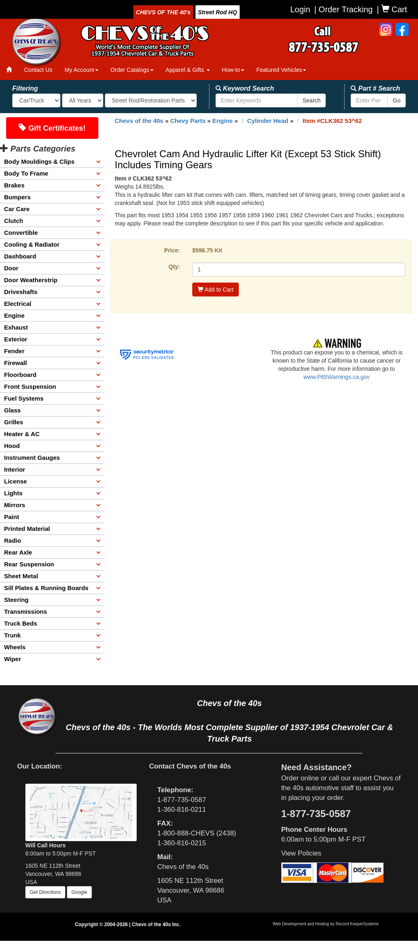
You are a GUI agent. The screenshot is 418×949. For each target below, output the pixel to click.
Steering (16, 599)
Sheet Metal (21, 576)
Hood (12, 445)
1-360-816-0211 (181, 809)
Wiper (12, 658)
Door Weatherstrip (31, 279)
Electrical (17, 303)
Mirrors (14, 504)
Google (79, 892)
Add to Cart (215, 289)
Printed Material (27, 528)
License (15, 481)
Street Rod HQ (217, 12)
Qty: (174, 266)
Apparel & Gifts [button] (188, 70)
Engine (14, 315)
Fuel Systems (24, 398)
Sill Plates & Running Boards (46, 587)
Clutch (13, 220)
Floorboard (20, 374)
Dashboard (20, 256)
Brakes (14, 185)
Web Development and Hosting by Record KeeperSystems (326, 924)
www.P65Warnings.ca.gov (336, 377)
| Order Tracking (343, 9)
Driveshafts (21, 291)
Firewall (15, 362)
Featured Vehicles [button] (281, 70)
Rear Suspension (29, 564)
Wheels (15, 647)
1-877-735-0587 (181, 800)
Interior (14, 469)
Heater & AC (22, 433)
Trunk (12, 635)
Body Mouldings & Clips (39, 161)
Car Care (17, 208)
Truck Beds (20, 623)
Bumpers (17, 197)
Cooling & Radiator (32, 244)
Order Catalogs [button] (132, 70)
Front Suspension (30, 386)
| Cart (392, 9)
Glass (12, 410)
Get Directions (45, 892)
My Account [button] (81, 70)
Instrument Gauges (32, 457)
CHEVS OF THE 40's (163, 12)
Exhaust (16, 327)
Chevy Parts (188, 120)
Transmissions (25, 611)
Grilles (13, 422)
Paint (11, 516)
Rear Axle (18, 552)
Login (300, 9)
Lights (13, 493)
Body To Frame (26, 173)
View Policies (301, 853)
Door (11, 268)
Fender (14, 351)
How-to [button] (233, 70)
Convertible (21, 232)
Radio (12, 540)
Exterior (15, 339)
